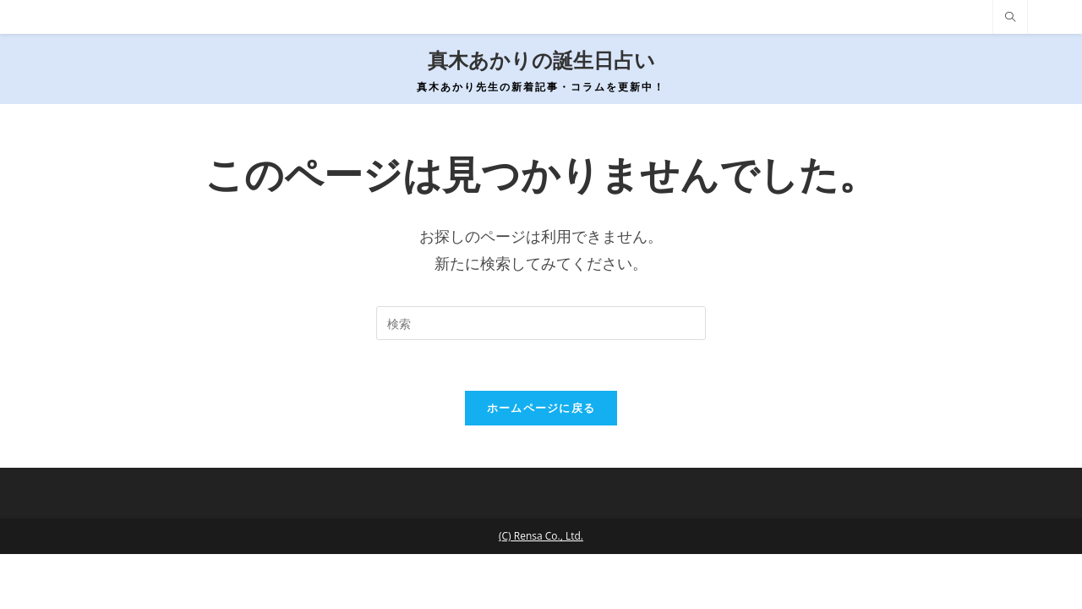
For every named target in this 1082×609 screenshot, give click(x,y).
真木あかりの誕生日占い (541, 60)
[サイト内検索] (1010, 17)
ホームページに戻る (541, 407)
